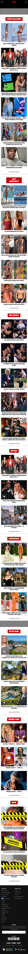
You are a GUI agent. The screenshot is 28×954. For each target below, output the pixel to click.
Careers (16, 894)
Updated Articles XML (6, 908)
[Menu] (2, 2)
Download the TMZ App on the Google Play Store (20, 949)
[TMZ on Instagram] (18, 938)
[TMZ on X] (12, 938)
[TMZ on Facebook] (9, 938)
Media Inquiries (18, 898)
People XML (4, 917)
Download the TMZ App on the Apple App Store (8, 949)
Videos (3, 921)
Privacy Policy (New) (6, 892)
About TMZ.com (5, 890)
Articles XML (4, 904)
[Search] (26, 2)
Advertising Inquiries (19, 896)
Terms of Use (4, 894)
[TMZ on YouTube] (15, 938)
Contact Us (17, 890)
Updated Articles (5, 906)
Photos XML (4, 919)
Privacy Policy (22, 927)
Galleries (3, 914)
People (3, 915)
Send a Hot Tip (18, 892)
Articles (3, 902)
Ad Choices (4, 896)
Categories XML (5, 912)
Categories (4, 910)
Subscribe (24, 932)
